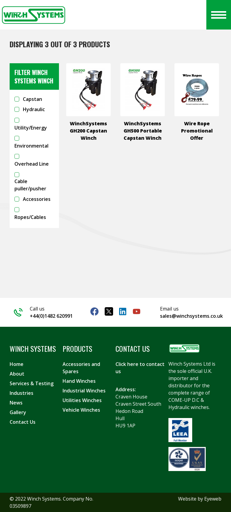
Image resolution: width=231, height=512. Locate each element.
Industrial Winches (84, 390)
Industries (21, 393)
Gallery (18, 412)
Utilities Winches (82, 400)
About (17, 373)
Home (16, 364)
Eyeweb (212, 498)
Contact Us (22, 422)
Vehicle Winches (81, 410)
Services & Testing (32, 383)
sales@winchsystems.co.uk (191, 316)
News (16, 402)
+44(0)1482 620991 (51, 316)
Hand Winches (79, 381)
